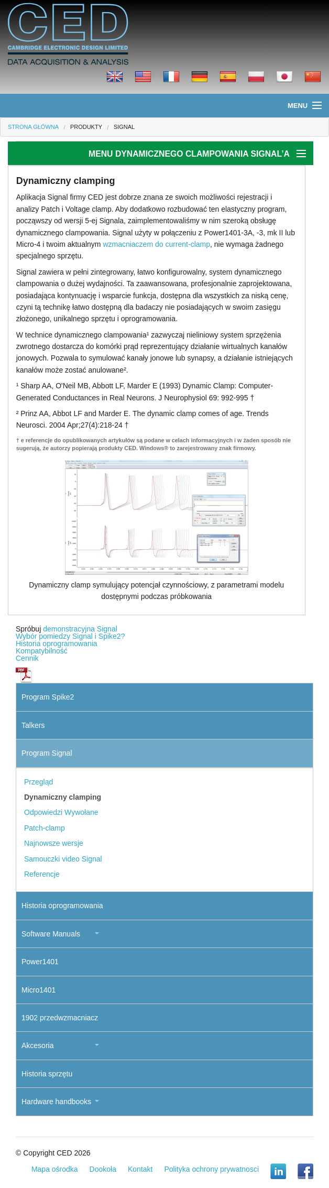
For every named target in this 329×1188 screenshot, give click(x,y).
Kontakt (140, 1169)
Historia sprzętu (46, 1074)
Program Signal (46, 753)
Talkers (33, 725)
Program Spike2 (47, 697)
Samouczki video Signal (63, 859)
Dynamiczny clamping (62, 797)
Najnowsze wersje (53, 843)
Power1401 (40, 961)
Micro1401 (38, 990)
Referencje (42, 874)
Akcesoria (37, 1045)
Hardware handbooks (56, 1101)
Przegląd (38, 782)
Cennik (27, 658)
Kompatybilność (42, 651)
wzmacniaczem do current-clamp (156, 244)
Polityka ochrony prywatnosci (211, 1169)
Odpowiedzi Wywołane (61, 812)
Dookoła (103, 1169)
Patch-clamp (44, 828)
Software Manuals (50, 934)
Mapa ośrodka (54, 1169)
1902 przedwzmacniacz (59, 1017)
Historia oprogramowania (56, 643)
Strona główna (33, 127)
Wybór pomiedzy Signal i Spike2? (70, 636)
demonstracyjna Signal (80, 629)
